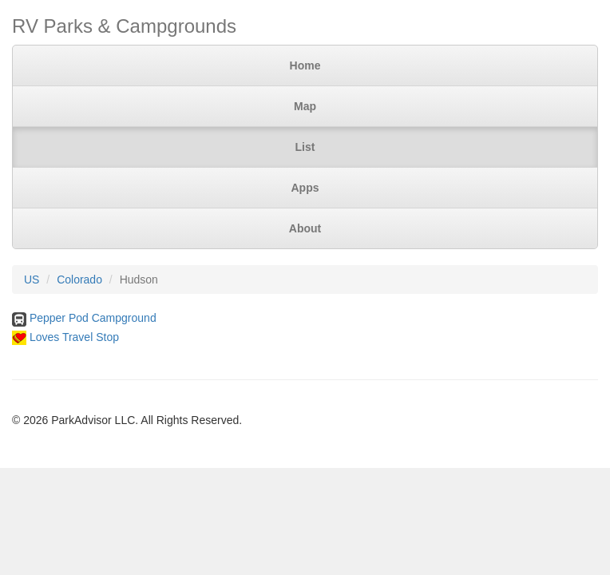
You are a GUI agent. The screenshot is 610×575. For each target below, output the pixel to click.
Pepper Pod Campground (93, 317)
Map (305, 106)
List (305, 147)
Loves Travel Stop (74, 337)
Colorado (79, 279)
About (305, 228)
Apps (305, 187)
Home (305, 65)
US (31, 279)
